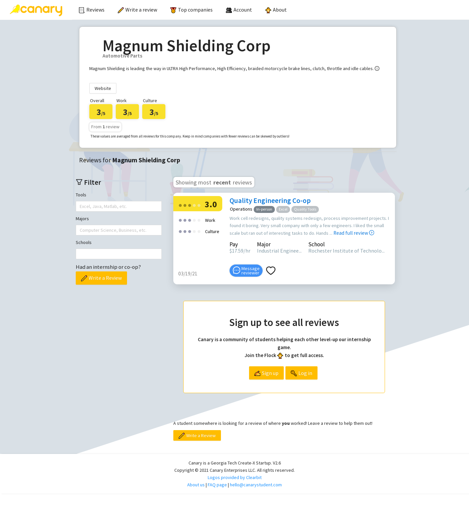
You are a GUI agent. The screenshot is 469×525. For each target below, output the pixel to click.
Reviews (92, 9)
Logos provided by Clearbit (235, 477)
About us (196, 485)
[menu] (270, 10)
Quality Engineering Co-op (270, 200)
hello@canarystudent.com (256, 485)
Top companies (191, 9)
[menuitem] (91, 10)
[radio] (180, 205)
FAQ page (217, 485)
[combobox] (80, 206)
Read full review (353, 233)
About (276, 9)
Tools (81, 195)
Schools (84, 242)
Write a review (137, 9)
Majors (82, 219)
